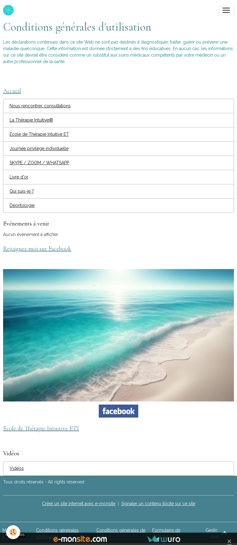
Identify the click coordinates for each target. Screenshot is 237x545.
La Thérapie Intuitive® (31, 120)
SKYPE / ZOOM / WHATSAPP (39, 162)
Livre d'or (19, 176)
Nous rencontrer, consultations (40, 105)
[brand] (9, 10)
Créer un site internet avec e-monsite (78, 503)
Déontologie (22, 205)
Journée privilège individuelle (39, 148)
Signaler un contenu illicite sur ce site (158, 503)
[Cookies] (13, 532)
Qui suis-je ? (22, 191)
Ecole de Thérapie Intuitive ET (39, 134)
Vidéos (17, 468)
